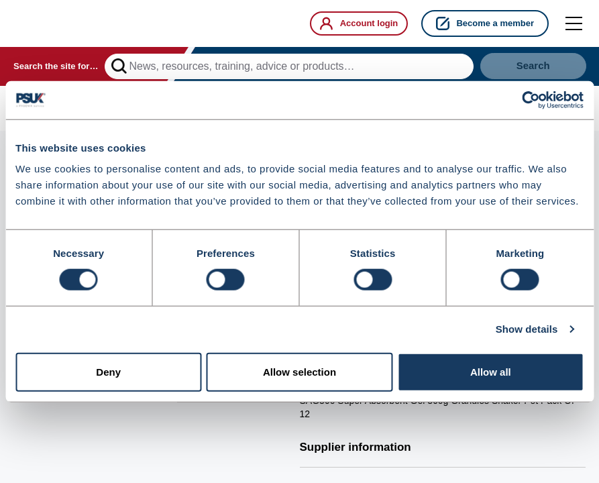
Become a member (485, 23)
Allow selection (299, 372)
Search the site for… (55, 67)
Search (533, 67)
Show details (527, 329)
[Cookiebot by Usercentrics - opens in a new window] (525, 100)
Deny (108, 372)
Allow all (490, 372)
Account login (354, 23)
